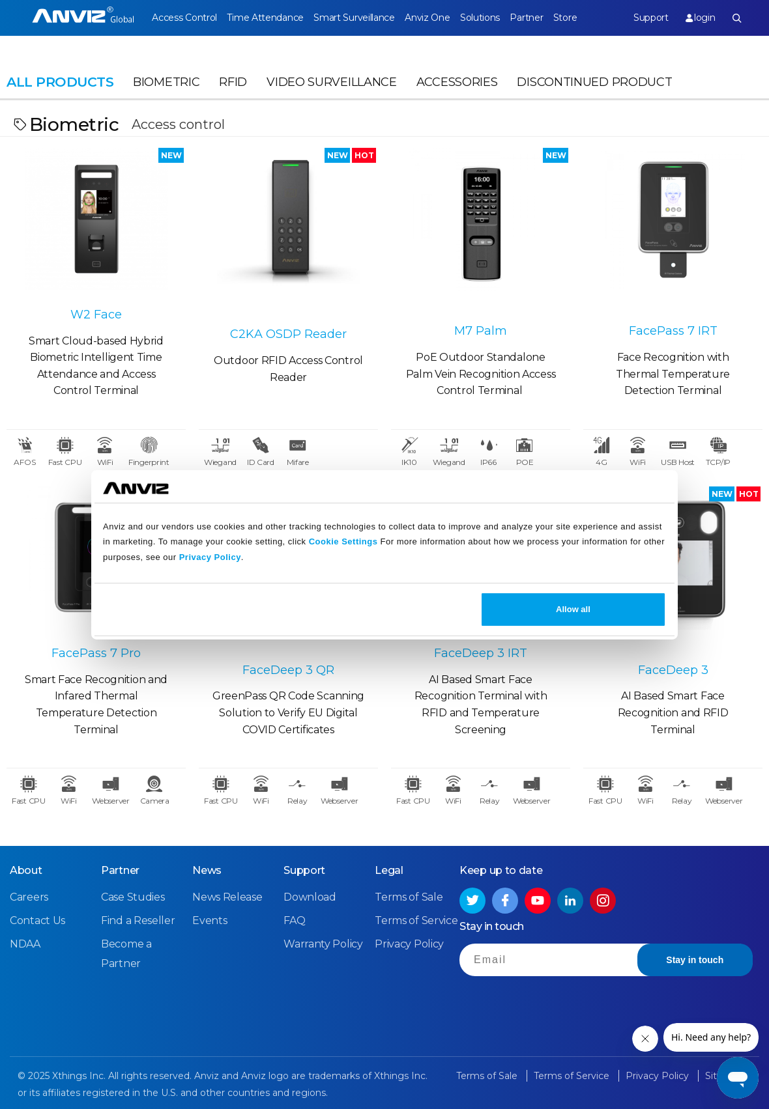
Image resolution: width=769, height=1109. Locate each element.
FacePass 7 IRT (673, 331)
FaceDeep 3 (673, 670)
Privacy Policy (210, 557)
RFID (233, 82)
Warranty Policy (323, 944)
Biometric (166, 82)
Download (309, 897)
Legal (389, 870)
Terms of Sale (409, 897)
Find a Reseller (138, 920)
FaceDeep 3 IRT (480, 653)
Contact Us (37, 920)
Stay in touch (694, 960)
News (207, 870)
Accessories (457, 82)
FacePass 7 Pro (96, 653)
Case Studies (132, 897)
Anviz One (427, 17)
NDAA (25, 944)
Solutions (480, 17)
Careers (29, 897)
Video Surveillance (332, 82)
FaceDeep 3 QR (288, 670)
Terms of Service (416, 920)
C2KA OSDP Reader (288, 334)
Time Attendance (265, 17)
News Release (227, 897)
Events (209, 920)
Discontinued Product (594, 82)
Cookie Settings (343, 541)
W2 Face (96, 314)
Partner (526, 17)
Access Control (184, 17)
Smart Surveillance (354, 17)
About (26, 870)
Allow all (573, 609)
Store (565, 17)
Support (651, 17)
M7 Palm (480, 331)
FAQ (294, 920)
